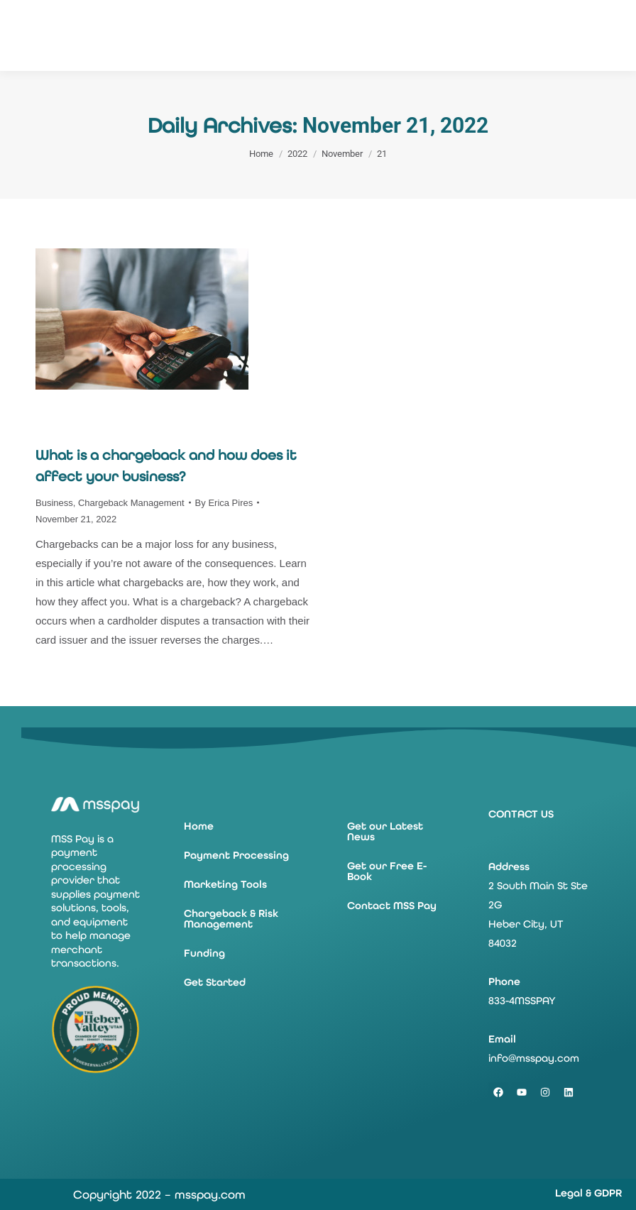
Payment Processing (236, 855)
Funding (204, 953)
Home (199, 826)
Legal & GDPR (588, 1193)
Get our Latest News (385, 831)
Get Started (215, 982)
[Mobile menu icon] (614, 35)
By (224, 502)
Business (54, 502)
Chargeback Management (131, 502)
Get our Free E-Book (387, 871)
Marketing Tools (225, 884)
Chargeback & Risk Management (231, 918)
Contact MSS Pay (392, 905)
